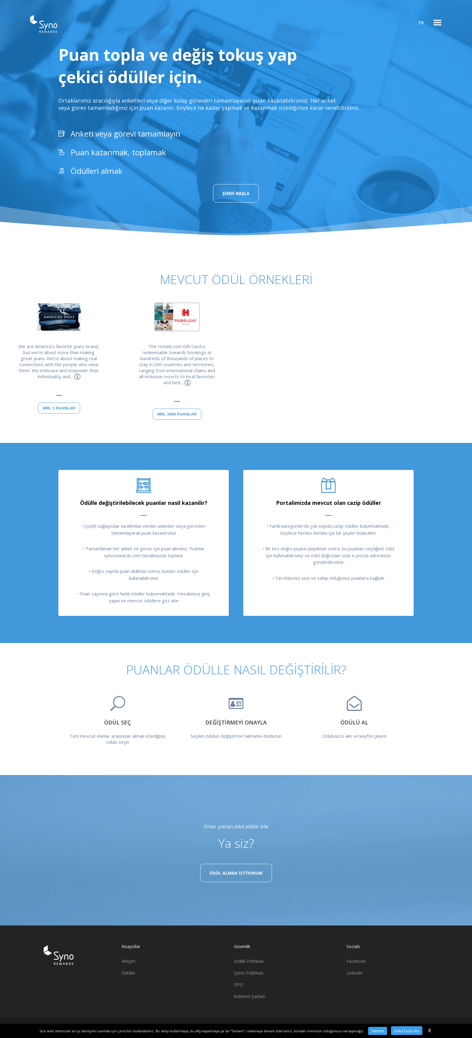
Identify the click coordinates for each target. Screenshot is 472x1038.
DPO (238, 984)
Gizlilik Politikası (249, 961)
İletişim (128, 961)
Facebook (356, 961)
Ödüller (128, 973)
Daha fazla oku (406, 1030)
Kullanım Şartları (249, 996)
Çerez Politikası (248, 973)
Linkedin (354, 973)
